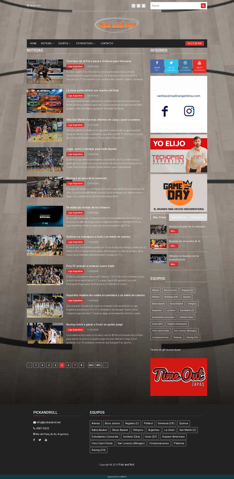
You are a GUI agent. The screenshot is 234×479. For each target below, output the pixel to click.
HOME (33, 43)
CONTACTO (107, 43)
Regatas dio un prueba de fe (184, 241)
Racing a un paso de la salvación (86, 178)
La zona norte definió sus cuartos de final (92, 90)
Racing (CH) (192, 337)
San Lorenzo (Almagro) (185, 330)
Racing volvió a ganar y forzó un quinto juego (94, 324)
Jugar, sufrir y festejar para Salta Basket (91, 149)
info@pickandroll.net (47, 422)
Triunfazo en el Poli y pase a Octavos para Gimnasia (98, 61)
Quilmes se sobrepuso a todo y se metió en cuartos (98, 236)
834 (91, 365)
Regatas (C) (187, 290)
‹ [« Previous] (29, 365)
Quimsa (187, 297)
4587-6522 (41, 428)
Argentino (157, 310)
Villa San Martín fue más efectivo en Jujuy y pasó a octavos (103, 119)
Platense (177, 337)
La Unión (171, 310)
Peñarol (155, 297)
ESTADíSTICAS (85, 43)
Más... (173, 231)
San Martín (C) (187, 310)
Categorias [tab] (197, 217)
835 (99, 365)
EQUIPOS (64, 43)
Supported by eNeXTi (117, 477)
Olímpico (192, 303)
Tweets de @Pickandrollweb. (165, 349)
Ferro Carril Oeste (160, 330)
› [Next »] (105, 365)
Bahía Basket (158, 303)
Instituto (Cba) (186, 317)
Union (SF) (157, 324)
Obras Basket (176, 303)
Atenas (155, 290)
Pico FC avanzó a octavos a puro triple (90, 266)
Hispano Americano (177, 324)
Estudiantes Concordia (163, 317)
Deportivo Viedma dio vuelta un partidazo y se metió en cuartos (105, 295)
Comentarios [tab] (178, 217)
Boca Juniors (170, 290)
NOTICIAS (47, 43)
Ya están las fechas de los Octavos (88, 207)
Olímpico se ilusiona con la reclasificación (184, 258)
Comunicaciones (160, 337)
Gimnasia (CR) (171, 297)
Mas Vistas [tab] (159, 217)
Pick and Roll (126, 464)
